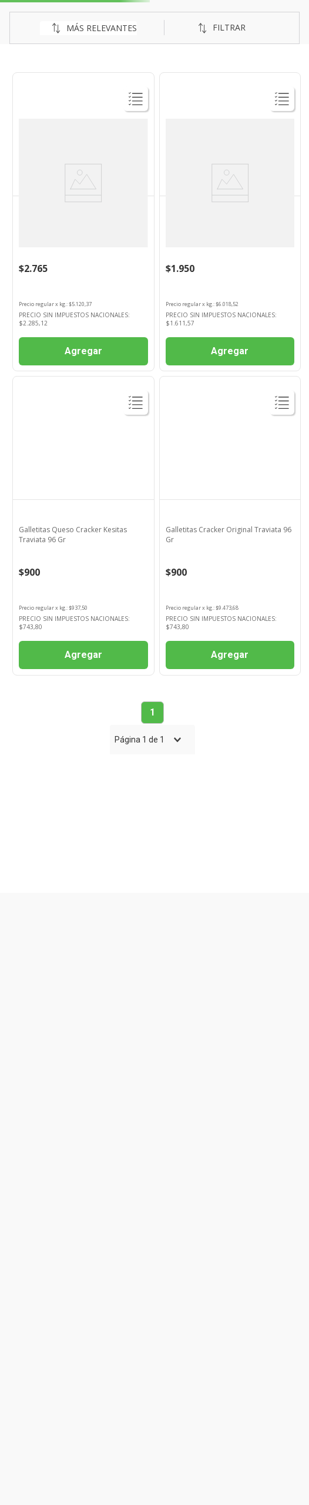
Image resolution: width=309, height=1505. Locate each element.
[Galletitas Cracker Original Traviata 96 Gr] (230, 526)
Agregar (83, 351)
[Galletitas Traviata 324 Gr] (230, 222)
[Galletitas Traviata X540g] (83, 222)
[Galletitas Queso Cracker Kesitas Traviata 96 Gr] (83, 526)
